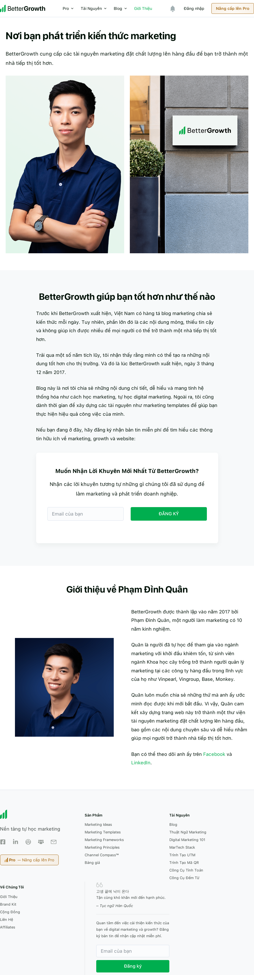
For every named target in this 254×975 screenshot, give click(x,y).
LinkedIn (140, 762)
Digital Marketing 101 (187, 840)
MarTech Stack (182, 847)
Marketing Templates (103, 832)
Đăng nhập (194, 8)
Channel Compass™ (102, 855)
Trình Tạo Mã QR (184, 862)
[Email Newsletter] (53, 842)
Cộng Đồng (10, 912)
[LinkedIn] (15, 842)
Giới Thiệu (143, 8)
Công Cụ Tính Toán (186, 870)
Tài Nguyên (95, 8)
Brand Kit (8, 904)
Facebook (214, 754)
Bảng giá (92, 862)
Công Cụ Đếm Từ (184, 878)
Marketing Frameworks (104, 840)
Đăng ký (132, 966)
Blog (122, 8)
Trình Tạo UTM (182, 855)
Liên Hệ (6, 919)
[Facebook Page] (3, 842)
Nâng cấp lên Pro (232, 8)
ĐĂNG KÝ (169, 513)
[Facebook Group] (28, 842)
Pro (69, 8)
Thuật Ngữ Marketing (187, 832)
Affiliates (7, 927)
